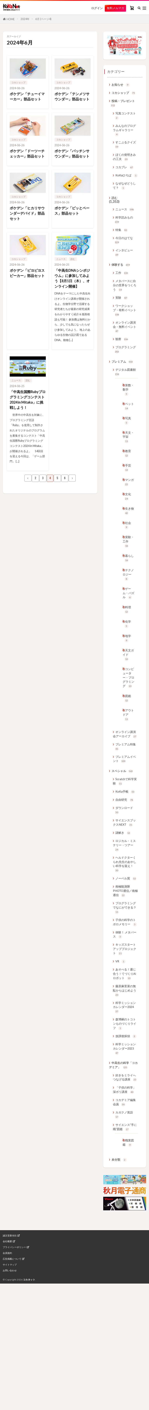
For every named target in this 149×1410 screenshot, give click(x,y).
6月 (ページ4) (43, 19)
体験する (121, 286)
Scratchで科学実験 (124, 867)
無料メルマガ (114, 8)
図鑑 (128, 771)
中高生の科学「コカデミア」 (123, 1190)
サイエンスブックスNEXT (125, 911)
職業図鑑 (127, 1287)
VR (120, 1070)
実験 (121, 322)
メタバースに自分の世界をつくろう (124, 309)
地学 (128, 700)
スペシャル (123, 856)
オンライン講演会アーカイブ (124, 813)
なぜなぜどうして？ (124, 200)
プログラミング (124, 379)
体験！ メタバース (124, 1040)
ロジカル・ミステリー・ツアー (124, 937)
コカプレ (125, 176)
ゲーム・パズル (128, 648)
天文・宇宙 (128, 475)
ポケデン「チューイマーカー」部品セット (26, 99)
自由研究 (125, 887)
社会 (128, 571)
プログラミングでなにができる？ (124, 1006)
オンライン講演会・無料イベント (124, 355)
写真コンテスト (124, 119)
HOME (11, 19)
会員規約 (7, 1401)
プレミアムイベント (124, 842)
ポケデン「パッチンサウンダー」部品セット (71, 163)
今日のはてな (125, 259)
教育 (128, 493)
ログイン (93, 8)
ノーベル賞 (126, 974)
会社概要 (7, 1390)
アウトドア (128, 789)
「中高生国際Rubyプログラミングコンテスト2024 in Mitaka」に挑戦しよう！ (27, 422)
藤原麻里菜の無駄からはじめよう (124, 1108)
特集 (121, 248)
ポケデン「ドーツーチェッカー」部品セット (26, 163)
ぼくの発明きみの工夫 (124, 164)
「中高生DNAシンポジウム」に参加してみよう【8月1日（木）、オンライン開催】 (71, 294)
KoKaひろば (124, 187)
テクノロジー (128, 625)
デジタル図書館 (124, 404)
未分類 (120, 1308)
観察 (122, 368)
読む (72, 272)
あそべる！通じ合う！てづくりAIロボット (124, 1086)
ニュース (61, 272)
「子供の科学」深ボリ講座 (124, 1225)
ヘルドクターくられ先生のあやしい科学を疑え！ (124, 957)
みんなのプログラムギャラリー (124, 135)
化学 (128, 684)
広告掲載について (12, 1407)
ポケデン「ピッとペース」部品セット (71, 223)
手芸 (128, 509)
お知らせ (121, 85)
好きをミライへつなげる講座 (124, 1206)
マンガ (127, 524)
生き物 (127, 555)
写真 (128, 457)
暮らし (127, 607)
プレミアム (123, 393)
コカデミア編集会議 (124, 1241)
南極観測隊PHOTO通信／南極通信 (125, 987)
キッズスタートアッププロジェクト (124, 1057)
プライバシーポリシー (14, 1396)
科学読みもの (125, 237)
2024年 (25, 19)
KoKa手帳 (126, 878)
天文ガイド (128, 718)
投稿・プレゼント (124, 105)
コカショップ (18, 82)
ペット (127, 441)
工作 (122, 295)
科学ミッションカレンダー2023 (124, 1172)
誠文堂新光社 (10, 1384)
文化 (128, 540)
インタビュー (125, 273)
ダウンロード (125, 898)
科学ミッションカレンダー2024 (124, 1126)
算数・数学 (128, 423)
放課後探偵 (126, 1158)
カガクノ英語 (125, 1254)
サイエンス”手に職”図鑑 (125, 1268)
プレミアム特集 (124, 829)
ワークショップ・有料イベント (124, 336)
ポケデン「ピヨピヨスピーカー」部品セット (26, 289)
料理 (128, 669)
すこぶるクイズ (124, 151)
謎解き (123, 923)
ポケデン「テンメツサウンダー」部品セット (71, 99)
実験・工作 (128, 589)
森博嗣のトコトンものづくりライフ (124, 1145)
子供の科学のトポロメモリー (124, 1024)
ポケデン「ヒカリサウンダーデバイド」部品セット (26, 226)
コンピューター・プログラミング (128, 745)
